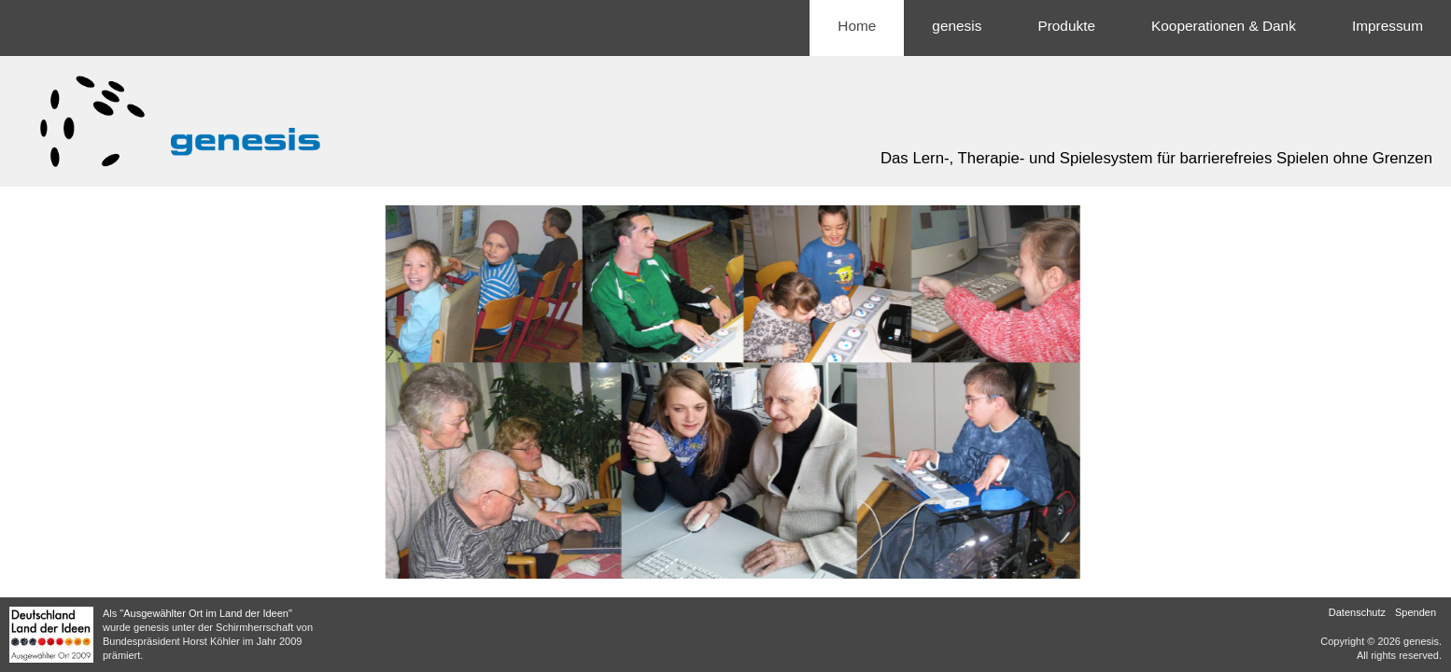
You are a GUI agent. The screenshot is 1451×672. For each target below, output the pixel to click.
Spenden (1415, 612)
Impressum (1387, 26)
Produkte (1066, 26)
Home (857, 26)
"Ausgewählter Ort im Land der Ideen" (206, 613)
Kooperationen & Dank (1223, 26)
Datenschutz (1357, 612)
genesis (956, 26)
